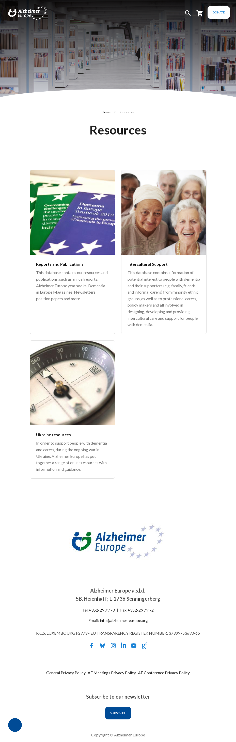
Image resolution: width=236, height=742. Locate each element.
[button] (188, 15)
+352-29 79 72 (141, 610)
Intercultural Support (148, 264)
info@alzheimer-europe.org (124, 620)
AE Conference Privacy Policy (164, 672)
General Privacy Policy (66, 672)
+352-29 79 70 (102, 610)
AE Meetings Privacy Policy (112, 672)
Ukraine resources (53, 434)
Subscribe (118, 713)
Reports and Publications (60, 264)
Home (106, 112)
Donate (219, 12)
